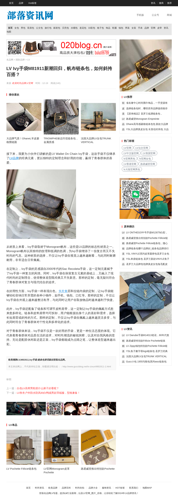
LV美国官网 (149, 153)
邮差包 (56, 28)
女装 (134, 28)
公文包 (39, 28)
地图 (9, 32)
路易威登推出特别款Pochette (98, 468)
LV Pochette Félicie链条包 (21, 468)
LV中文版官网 (131, 153)
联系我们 (133, 487)
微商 (161, 3)
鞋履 (114, 28)
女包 (16, 28)
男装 (127, 28)
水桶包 (74, 28)
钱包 (121, 28)
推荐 (169, 3)
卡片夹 (63, 291)
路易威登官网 (147, 164)
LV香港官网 (130, 164)
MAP (149, 487)
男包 (23, 28)
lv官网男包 (129, 158)
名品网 (9, 59)
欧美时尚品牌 (19, 83)
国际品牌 (20, 59)
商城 (169, 15)
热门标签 (129, 140)
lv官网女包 (145, 158)
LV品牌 (14, 158)
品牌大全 (93, 487)
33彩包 (91, 28)
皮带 (159, 28)
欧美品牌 (52, 487)
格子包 (100, 28)
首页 (11, 3)
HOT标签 (120, 487)
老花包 (83, 28)
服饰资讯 (106, 487)
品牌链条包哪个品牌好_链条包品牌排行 (147, 248)
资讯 (153, 3)
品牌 (21, 3)
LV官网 (29, 83)
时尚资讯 (39, 487)
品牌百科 (66, 487)
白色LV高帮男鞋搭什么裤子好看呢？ (38, 388)
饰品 (108, 28)
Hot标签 (33, 3)
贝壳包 (65, 28)
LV (28, 59)
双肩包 (30, 28)
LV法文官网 (142, 147)
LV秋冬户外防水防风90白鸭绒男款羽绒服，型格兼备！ (48, 392)
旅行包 (48, 28)
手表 (140, 28)
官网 (153, 28)
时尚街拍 (79, 487)
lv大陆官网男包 (132, 169)
